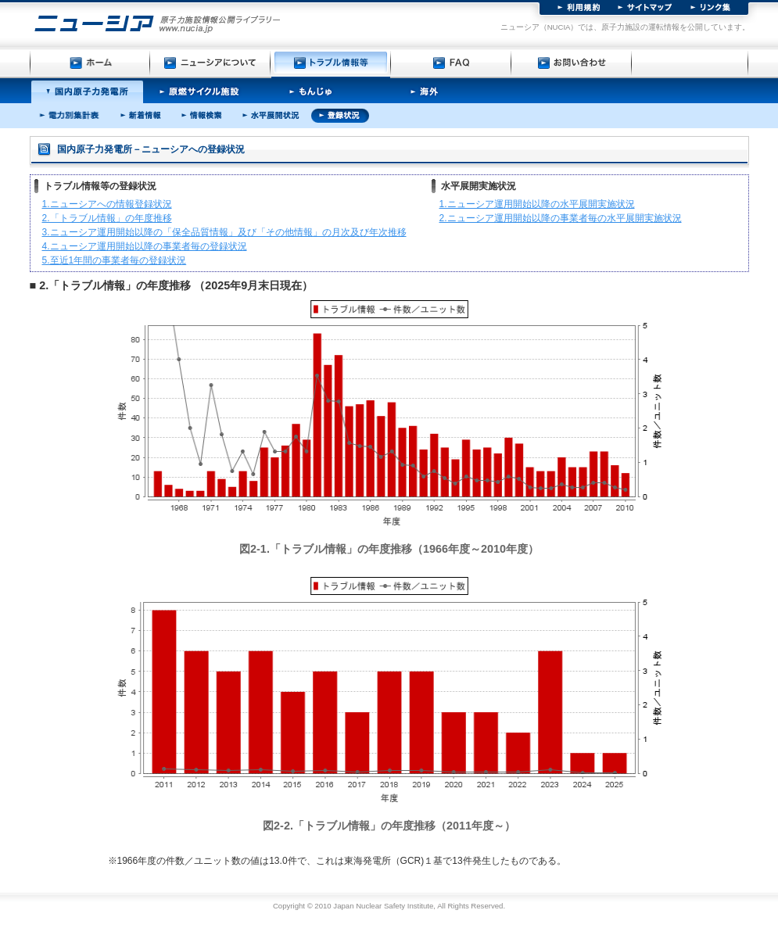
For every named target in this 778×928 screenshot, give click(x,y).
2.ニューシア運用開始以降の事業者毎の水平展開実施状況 (560, 218)
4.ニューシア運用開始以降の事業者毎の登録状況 (144, 246)
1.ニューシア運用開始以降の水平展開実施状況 (537, 204)
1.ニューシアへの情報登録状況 (107, 204)
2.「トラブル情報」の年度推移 (107, 218)
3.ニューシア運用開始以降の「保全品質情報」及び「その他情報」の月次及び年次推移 (224, 232)
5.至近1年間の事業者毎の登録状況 (114, 260)
